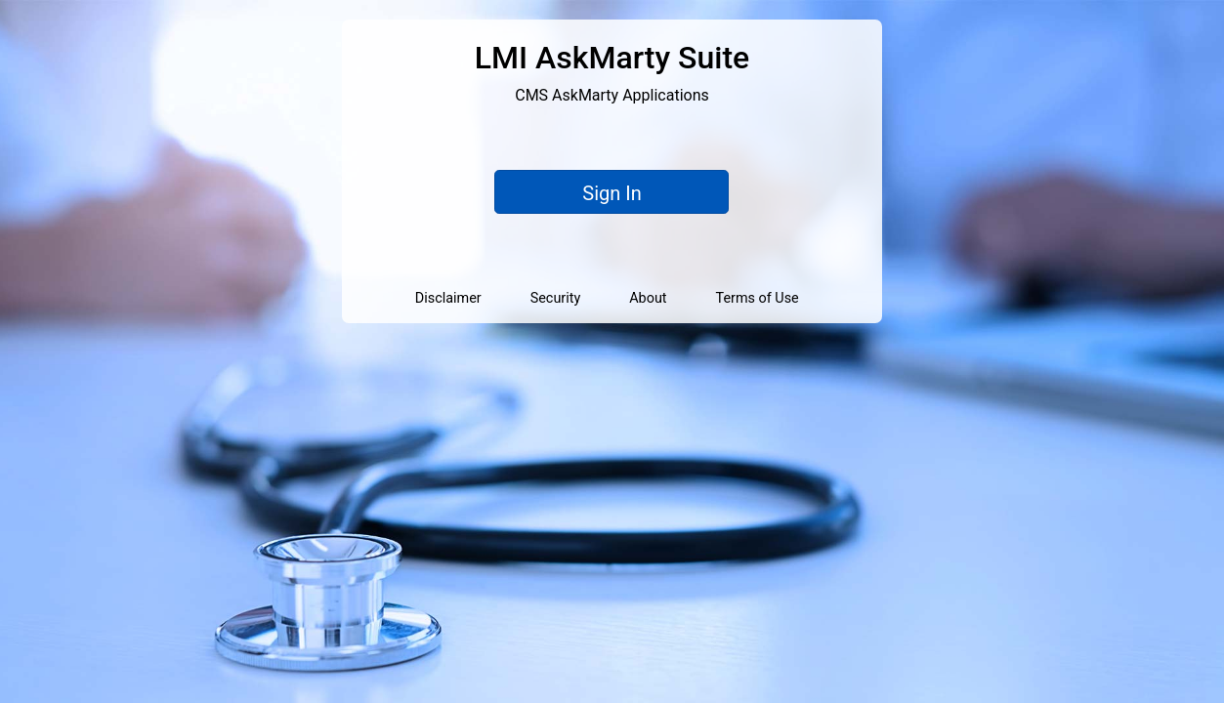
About (647, 298)
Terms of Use (757, 298)
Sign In (611, 193)
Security (555, 298)
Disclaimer (448, 298)
